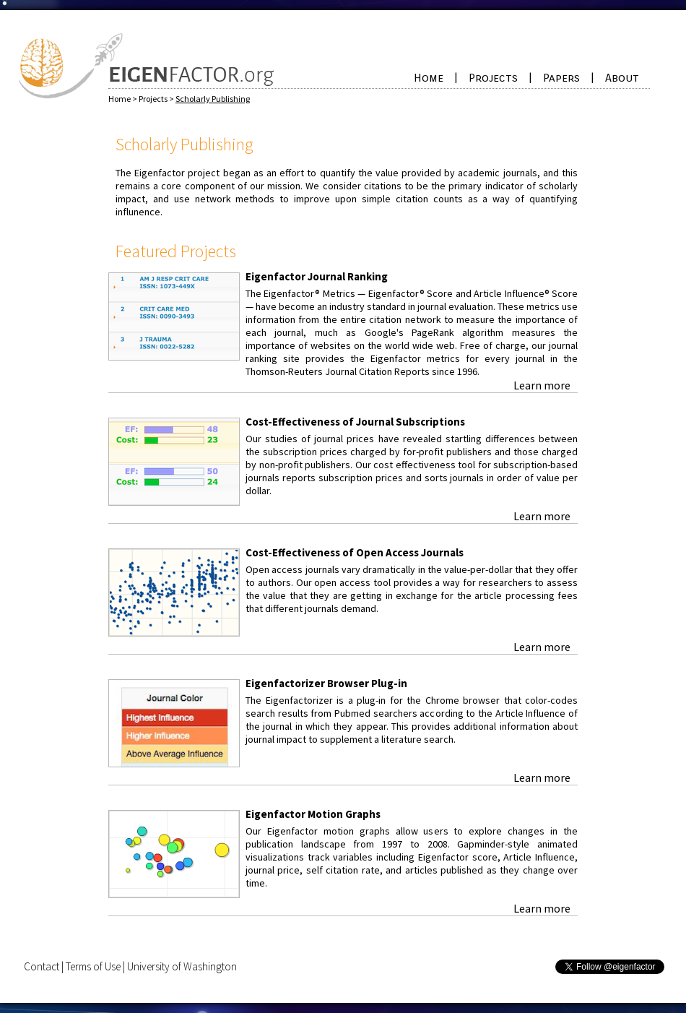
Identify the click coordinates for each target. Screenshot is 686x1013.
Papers (561, 78)
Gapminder (481, 843)
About (622, 78)
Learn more (541, 385)
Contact (41, 966)
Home (428, 78)
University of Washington (182, 966)
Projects (493, 78)
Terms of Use (93, 966)
